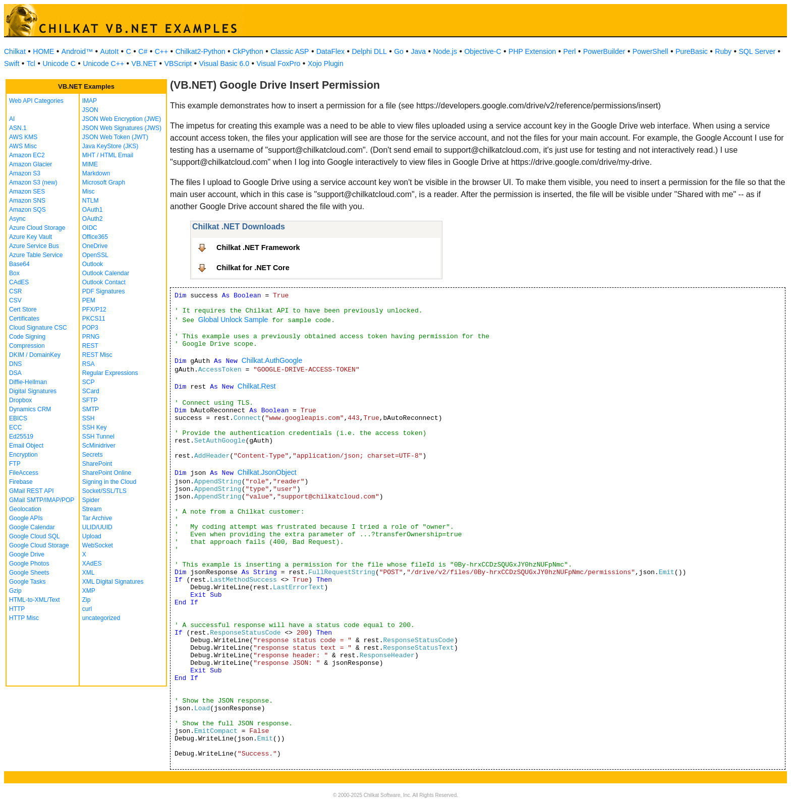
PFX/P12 (94, 309)
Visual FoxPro (278, 63)
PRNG (91, 336)
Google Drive (26, 554)
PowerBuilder (604, 51)
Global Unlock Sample (233, 320)
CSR (15, 291)
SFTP (90, 400)
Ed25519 (21, 436)
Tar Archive (97, 518)
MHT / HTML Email (107, 155)
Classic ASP (289, 51)
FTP (15, 463)
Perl (569, 51)
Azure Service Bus (34, 246)
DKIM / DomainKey (35, 354)
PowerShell (650, 51)
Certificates (24, 318)
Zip (86, 599)
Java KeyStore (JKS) (110, 146)
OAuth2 (92, 218)
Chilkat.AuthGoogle (272, 360)
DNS (15, 363)
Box (14, 273)
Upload (91, 536)
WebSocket (97, 545)
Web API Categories (36, 100)
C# (142, 51)
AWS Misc (23, 146)
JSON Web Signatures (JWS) (121, 128)
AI (12, 118)
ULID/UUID (97, 527)
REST (90, 345)
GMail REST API (31, 490)
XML (88, 572)
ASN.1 (18, 128)
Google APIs (26, 518)
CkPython (248, 51)
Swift (11, 63)
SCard (90, 391)
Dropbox (20, 400)
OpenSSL (95, 255)
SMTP (90, 409)
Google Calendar (32, 527)
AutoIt (109, 51)
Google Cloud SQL (34, 536)
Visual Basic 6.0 (224, 63)
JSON (90, 109)
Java (418, 51)
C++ (161, 51)
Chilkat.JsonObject (267, 472)
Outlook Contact (104, 282)
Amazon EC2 (27, 155)
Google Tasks (27, 581)
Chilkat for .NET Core (253, 268)
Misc (88, 191)
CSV (15, 300)
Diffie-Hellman (28, 382)
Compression (27, 345)
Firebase (21, 481)
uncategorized (101, 618)
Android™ (77, 51)
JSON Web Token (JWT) (115, 137)
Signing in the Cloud (109, 481)
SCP (88, 382)
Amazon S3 (24, 173)
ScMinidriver (99, 445)
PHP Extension (532, 51)
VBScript (178, 63)
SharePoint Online (106, 472)
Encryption (23, 454)
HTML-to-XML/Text (34, 599)
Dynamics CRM (30, 409)
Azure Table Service (36, 255)
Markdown (96, 173)
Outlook (92, 264)
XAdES (92, 563)
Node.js (445, 51)
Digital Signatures (32, 391)
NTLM (90, 200)
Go (399, 51)
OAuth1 (92, 209)
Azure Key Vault (30, 236)
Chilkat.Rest (256, 386)
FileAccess (23, 472)
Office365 (95, 236)
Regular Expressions (110, 373)
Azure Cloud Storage (37, 227)
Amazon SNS (27, 200)
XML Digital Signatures (113, 581)
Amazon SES (27, 191)
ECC (15, 427)
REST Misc (97, 354)
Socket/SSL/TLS (104, 490)
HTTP (17, 608)
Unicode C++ (103, 63)
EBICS (18, 418)
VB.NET (144, 63)
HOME (43, 51)
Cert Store (23, 309)
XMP (88, 590)
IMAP (89, 100)
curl (87, 608)
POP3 (90, 327)
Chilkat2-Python (200, 51)
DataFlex (330, 51)
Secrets (92, 454)
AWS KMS (23, 137)
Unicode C (58, 63)
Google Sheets (29, 572)
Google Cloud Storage (39, 545)
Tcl (31, 63)
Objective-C (482, 51)
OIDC (89, 227)
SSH (88, 418)
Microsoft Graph (103, 182)
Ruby (723, 51)
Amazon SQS (27, 209)
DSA (15, 373)
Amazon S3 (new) (33, 182)
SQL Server (757, 51)
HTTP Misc (24, 618)
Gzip (15, 590)
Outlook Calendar (105, 273)
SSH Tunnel (98, 436)
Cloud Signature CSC (38, 327)
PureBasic (691, 51)
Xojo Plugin (326, 63)
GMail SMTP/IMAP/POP (41, 500)
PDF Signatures (103, 291)
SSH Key (94, 427)
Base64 (19, 264)
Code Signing (27, 336)
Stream (92, 509)
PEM (88, 300)
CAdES (19, 282)
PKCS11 (93, 318)
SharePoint (97, 463)
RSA (88, 363)
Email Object (26, 445)
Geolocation (25, 509)
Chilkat (15, 51)
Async (17, 218)
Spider (91, 500)
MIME (90, 164)
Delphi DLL (369, 51)
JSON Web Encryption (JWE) (121, 118)
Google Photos (29, 563)
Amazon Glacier (30, 164)
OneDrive (95, 246)
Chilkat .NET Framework (258, 247)
